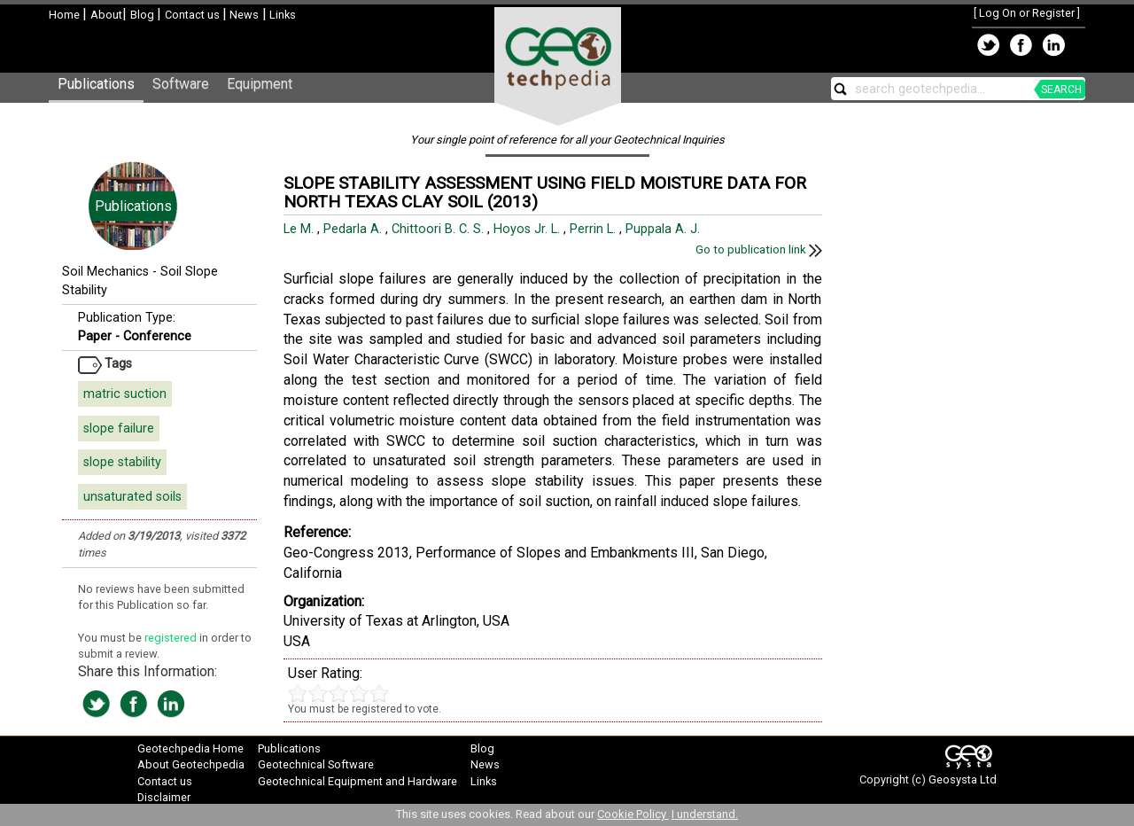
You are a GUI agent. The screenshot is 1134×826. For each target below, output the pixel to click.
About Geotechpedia (191, 764)
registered (171, 637)
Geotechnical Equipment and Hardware (357, 781)
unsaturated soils (132, 496)
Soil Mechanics (105, 271)
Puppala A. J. (664, 229)
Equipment (259, 83)
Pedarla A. (354, 229)
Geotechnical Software (316, 764)
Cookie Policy (633, 814)
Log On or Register (1027, 12)
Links (281, 14)
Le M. (300, 229)
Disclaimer (163, 797)
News (243, 14)
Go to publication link (758, 249)
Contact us (193, 14)
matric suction (125, 393)
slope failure (118, 428)
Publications (96, 83)
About (106, 14)
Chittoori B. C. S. (439, 229)
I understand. (705, 814)
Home (65, 14)
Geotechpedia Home (190, 748)
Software (180, 83)
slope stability (122, 462)
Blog (143, 14)
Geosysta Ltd (962, 779)
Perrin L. (594, 229)
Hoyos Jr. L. (528, 229)
